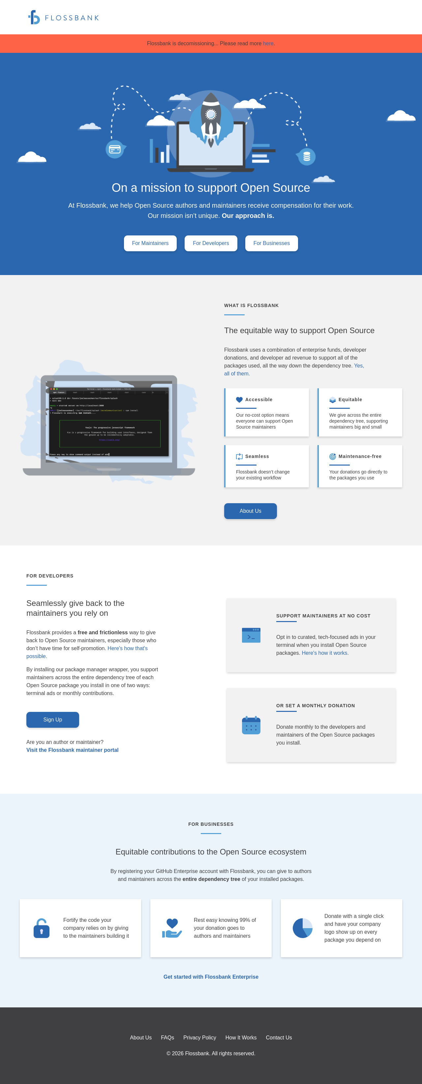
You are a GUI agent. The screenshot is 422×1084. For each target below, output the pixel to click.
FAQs (167, 1037)
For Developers (211, 243)
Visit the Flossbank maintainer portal (72, 750)
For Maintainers (150, 243)
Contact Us (279, 1037)
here (267, 43)
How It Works (241, 1037)
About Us (250, 511)
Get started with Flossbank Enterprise (211, 977)
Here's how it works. (325, 653)
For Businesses (272, 243)
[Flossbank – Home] (63, 17)
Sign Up (53, 719)
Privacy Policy (199, 1037)
